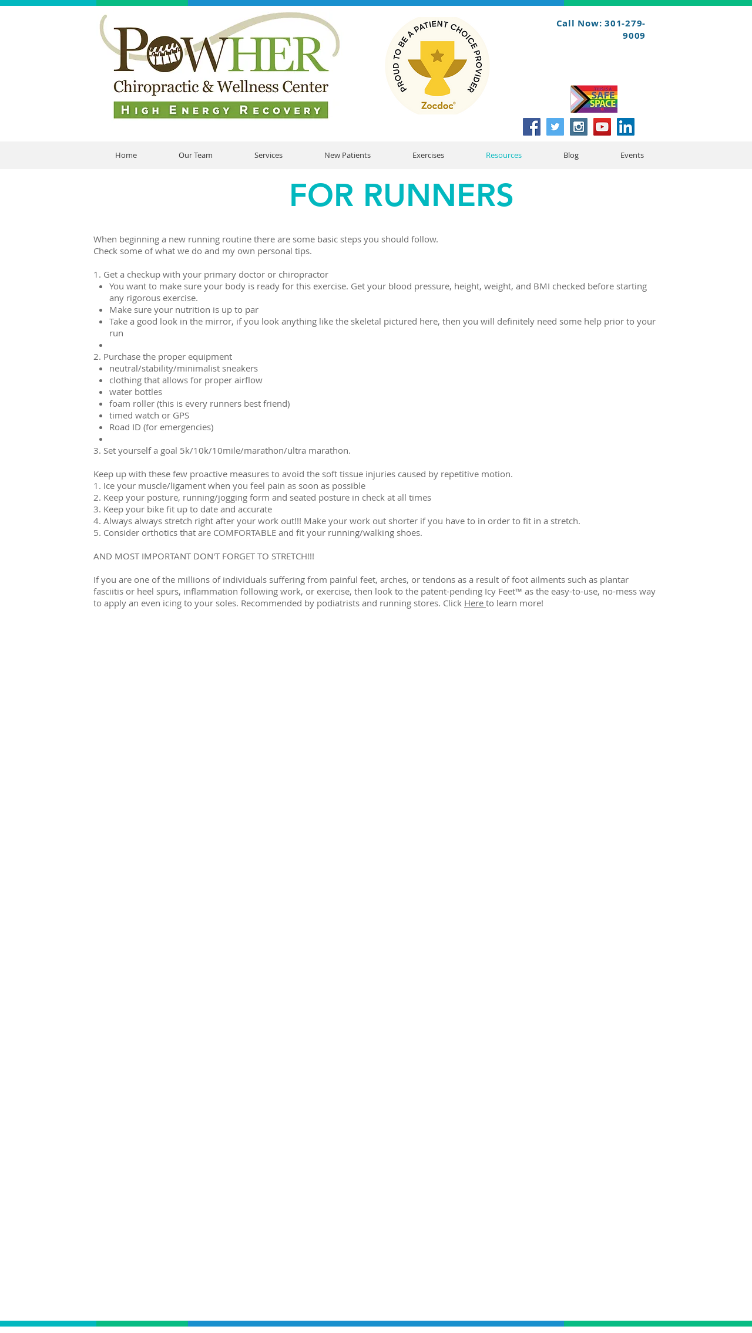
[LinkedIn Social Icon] (625, 127)
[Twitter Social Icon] (555, 127)
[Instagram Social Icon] (579, 127)
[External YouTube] (383, 814)
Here (475, 603)
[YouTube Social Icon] (602, 127)
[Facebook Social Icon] (531, 127)
